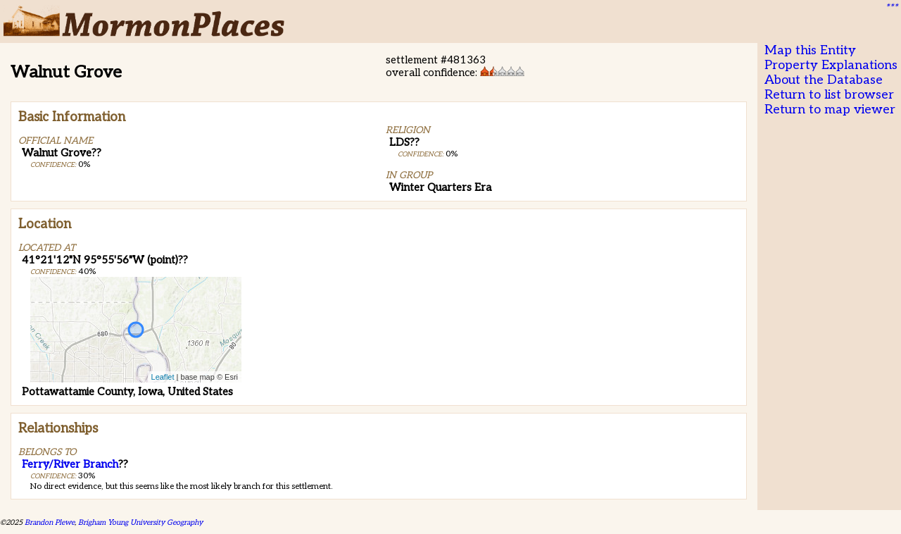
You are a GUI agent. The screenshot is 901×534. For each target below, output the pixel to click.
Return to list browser (829, 94)
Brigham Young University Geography (140, 522)
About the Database (823, 80)
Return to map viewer (829, 109)
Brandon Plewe (50, 522)
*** (891, 7)
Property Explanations (830, 65)
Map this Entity (810, 50)
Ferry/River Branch (70, 464)
